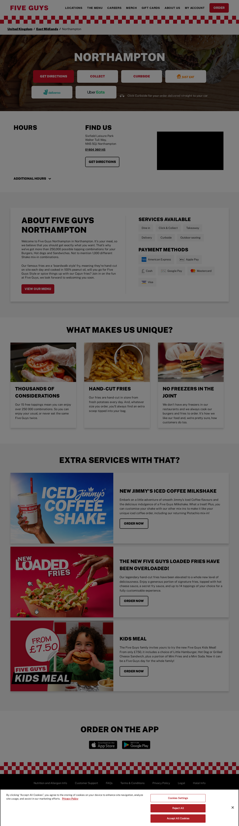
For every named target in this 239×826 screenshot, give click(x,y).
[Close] (232, 810)
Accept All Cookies (178, 820)
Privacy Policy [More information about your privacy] (70, 801)
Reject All (178, 810)
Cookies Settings (178, 800)
